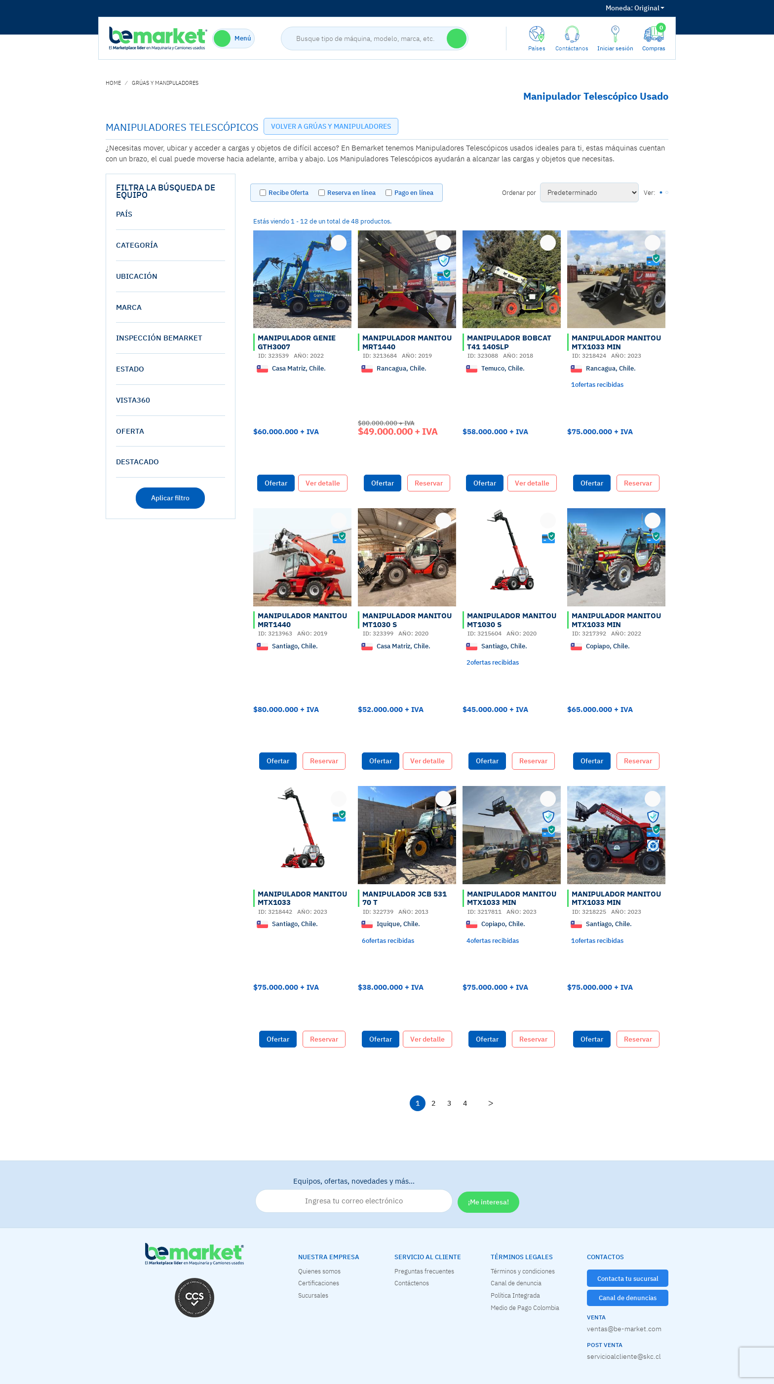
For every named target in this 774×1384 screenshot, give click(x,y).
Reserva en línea (351, 192)
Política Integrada (515, 1295)
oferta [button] (130, 431)
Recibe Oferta (289, 192)
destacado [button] (137, 461)
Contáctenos (411, 1283)
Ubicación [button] (136, 276)
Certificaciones (318, 1283)
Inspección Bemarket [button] (159, 337)
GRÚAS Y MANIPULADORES (165, 82)
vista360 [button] (133, 400)
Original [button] (635, 8)
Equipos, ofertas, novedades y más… (354, 1194)
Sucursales (313, 1295)
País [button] (124, 214)
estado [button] (130, 369)
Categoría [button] (137, 245)
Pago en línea (413, 192)
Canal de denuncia (516, 1283)
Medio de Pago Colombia (525, 1307)
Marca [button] (129, 307)
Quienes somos (319, 1271)
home (113, 82)
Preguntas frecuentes (424, 1271)
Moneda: (619, 7)
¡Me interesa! (488, 1201)
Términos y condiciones (523, 1271)
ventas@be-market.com (624, 1328)
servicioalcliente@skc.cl (624, 1356)
